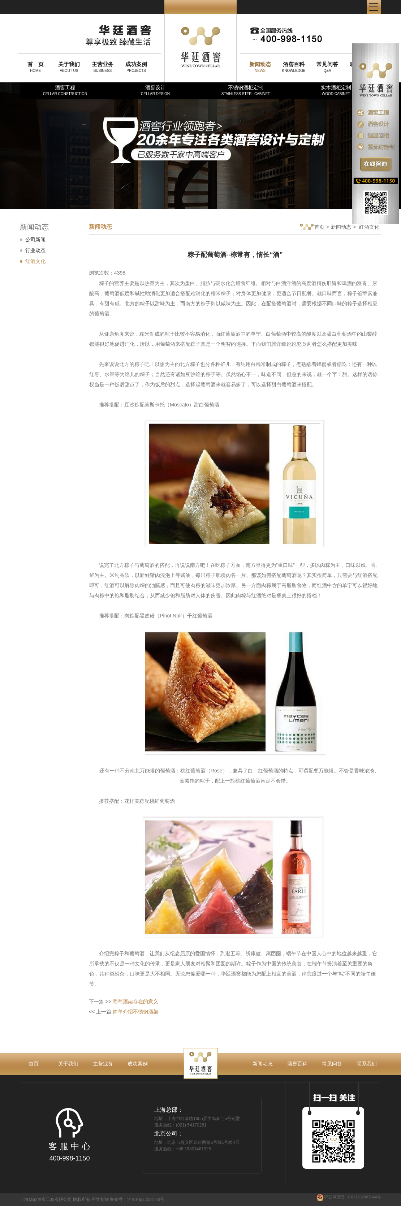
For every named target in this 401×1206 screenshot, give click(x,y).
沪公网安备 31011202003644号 (348, 1197)
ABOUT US (69, 67)
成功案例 (138, 1064)
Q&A (327, 67)
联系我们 (367, 1064)
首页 (312, 227)
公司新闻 (35, 239)
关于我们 (68, 1064)
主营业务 (103, 1064)
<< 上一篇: (123, 1012)
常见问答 (332, 1064)
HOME (35, 67)
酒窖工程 (65, 90)
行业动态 (35, 250)
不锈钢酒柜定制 (245, 90)
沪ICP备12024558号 (145, 1199)
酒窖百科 (297, 1064)
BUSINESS (102, 67)
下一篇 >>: (123, 1001)
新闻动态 (341, 227)
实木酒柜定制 (336, 90)
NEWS (260, 67)
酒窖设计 (155, 90)
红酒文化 (35, 261)
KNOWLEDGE (293, 67)
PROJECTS (136, 67)
